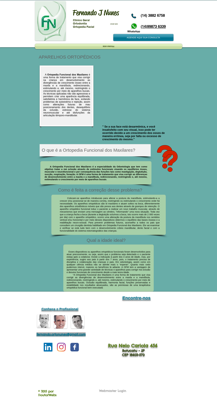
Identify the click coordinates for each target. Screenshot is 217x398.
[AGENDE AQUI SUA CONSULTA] (143, 37)
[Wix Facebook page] (74, 347)
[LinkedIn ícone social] (48, 347)
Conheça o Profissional (59, 309)
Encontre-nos (136, 298)
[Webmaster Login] (112, 390)
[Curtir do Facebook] (146, 5)
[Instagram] (61, 347)
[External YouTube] (136, 94)
